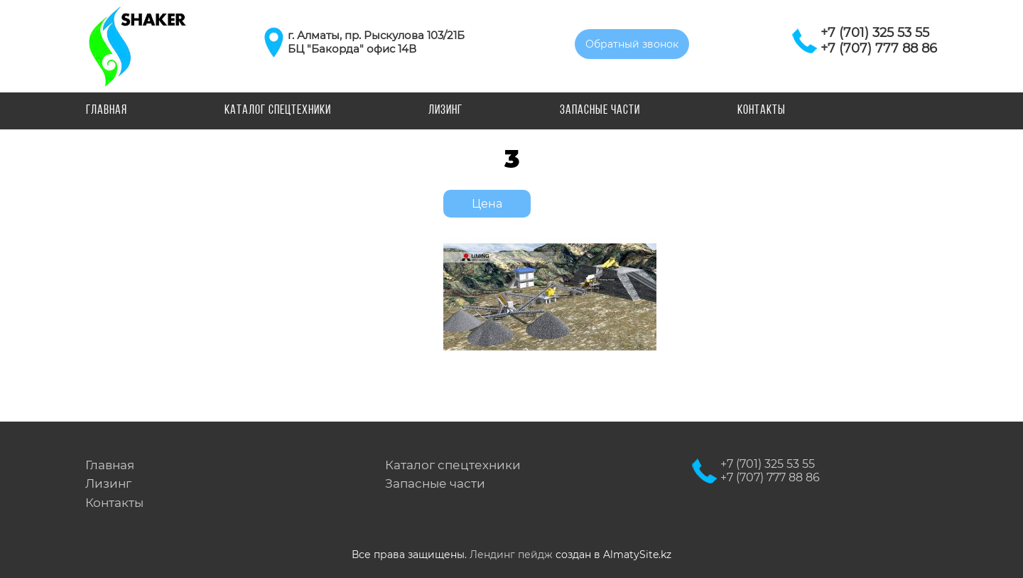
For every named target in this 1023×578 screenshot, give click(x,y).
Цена (487, 203)
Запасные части (600, 110)
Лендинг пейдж (511, 554)
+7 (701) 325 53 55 (875, 33)
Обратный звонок (631, 44)
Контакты (761, 110)
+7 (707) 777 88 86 (879, 48)
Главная (106, 110)
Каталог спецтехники (277, 110)
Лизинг (445, 110)
